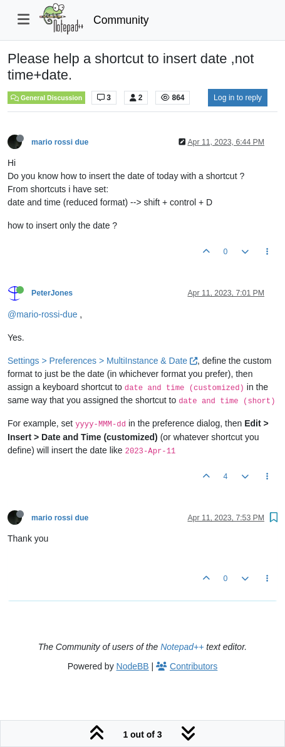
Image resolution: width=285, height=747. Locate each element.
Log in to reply (238, 97)
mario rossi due (59, 142)
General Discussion (46, 97)
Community (121, 20)
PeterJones (52, 293)
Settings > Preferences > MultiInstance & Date (102, 361)
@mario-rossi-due (42, 314)
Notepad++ (182, 647)
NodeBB (133, 666)
